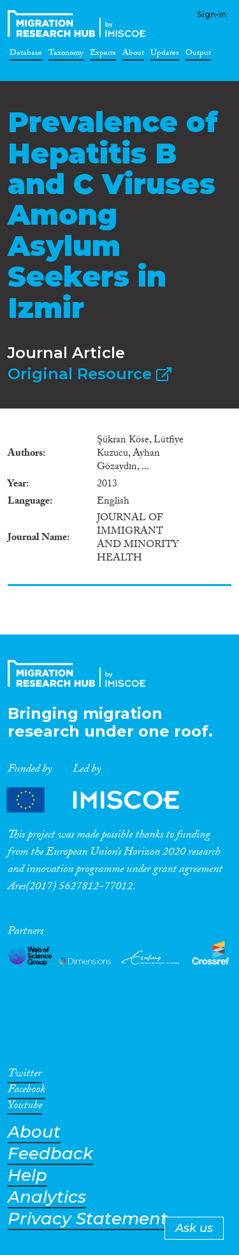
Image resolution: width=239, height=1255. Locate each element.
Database (26, 55)
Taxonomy (65, 55)
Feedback (50, 1154)
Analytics (47, 1197)
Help (27, 1175)
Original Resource (89, 373)
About (133, 55)
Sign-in (211, 14)
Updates (164, 55)
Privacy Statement (88, 1219)
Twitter (24, 1075)
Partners (104, 799)
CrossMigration (79, 23)
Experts (103, 55)
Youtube (25, 1107)
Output (198, 55)
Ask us (194, 1228)
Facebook (26, 1091)
